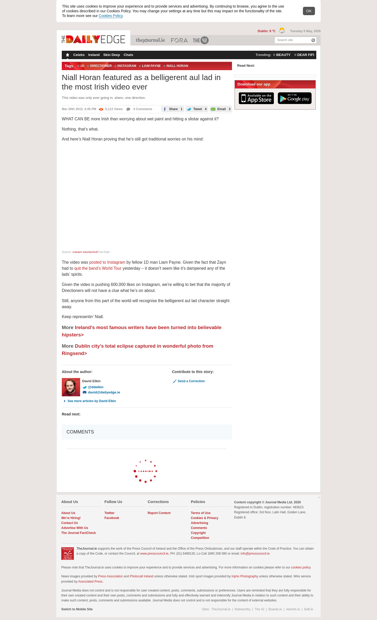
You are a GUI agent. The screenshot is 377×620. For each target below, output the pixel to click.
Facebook (111, 518)
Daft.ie (308, 609)
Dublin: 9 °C (267, 31)
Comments (199, 528)
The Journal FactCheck (78, 533)
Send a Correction (188, 381)
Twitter (109, 513)
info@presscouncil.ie (255, 553)
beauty (283, 55)
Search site (285, 40)
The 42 (201, 40)
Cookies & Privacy (204, 518)
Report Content (159, 513)
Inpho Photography (244, 576)
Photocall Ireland (141, 576)
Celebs (79, 55)
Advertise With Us (74, 528)
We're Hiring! (71, 518)
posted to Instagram (107, 262)
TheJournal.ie (151, 40)
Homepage (67, 55)
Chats (128, 55)
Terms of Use (200, 513)
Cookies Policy (111, 16)
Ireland (93, 55)
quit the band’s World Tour (97, 268)
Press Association (110, 576)
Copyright (198, 533)
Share (172, 109)
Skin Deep (111, 55)
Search (313, 40)
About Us (68, 513)
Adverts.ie (293, 609)
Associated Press (90, 581)
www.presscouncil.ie (154, 553)
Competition (200, 538)
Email (220, 109)
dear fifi (305, 55)
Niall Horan (177, 66)
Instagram (127, 66)
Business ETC (179, 40)
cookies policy (301, 567)
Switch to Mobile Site (77, 609)
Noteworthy (243, 609)
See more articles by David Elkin (89, 401)
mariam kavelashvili (85, 251)
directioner (101, 66)
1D (82, 66)
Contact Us (69, 523)
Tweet (196, 109)
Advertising (199, 523)
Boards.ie (275, 609)
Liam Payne (151, 66)
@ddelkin (92, 387)
